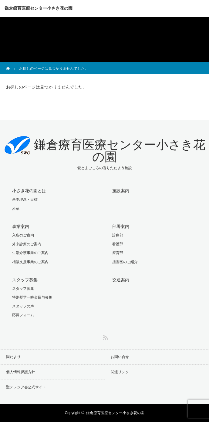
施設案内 (120, 190)
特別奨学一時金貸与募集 (32, 297)
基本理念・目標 (25, 199)
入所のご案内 (23, 235)
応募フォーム (23, 315)
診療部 (117, 235)
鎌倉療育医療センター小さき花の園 (38, 8)
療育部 (117, 253)
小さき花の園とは (29, 190)
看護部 (117, 244)
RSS (104, 336)
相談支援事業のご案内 (30, 262)
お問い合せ (120, 357)
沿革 (15, 208)
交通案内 (120, 279)
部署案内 (120, 226)
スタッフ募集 (25, 279)
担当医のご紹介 (125, 262)
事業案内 (20, 226)
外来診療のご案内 (26, 244)
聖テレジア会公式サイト (26, 387)
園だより (13, 357)
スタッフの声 (23, 306)
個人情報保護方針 (20, 372)
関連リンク (120, 372)
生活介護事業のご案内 (30, 253)
